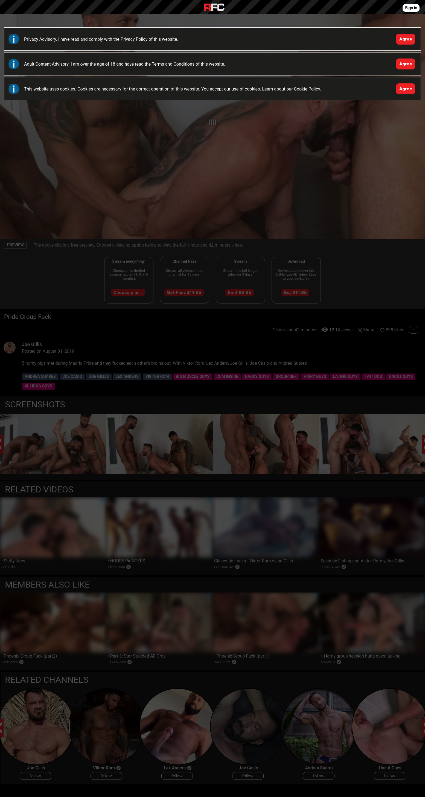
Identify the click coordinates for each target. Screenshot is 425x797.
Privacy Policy (134, 39)
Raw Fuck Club (214, 7)
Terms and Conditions (173, 64)
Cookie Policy (307, 89)
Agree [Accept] (405, 39)
